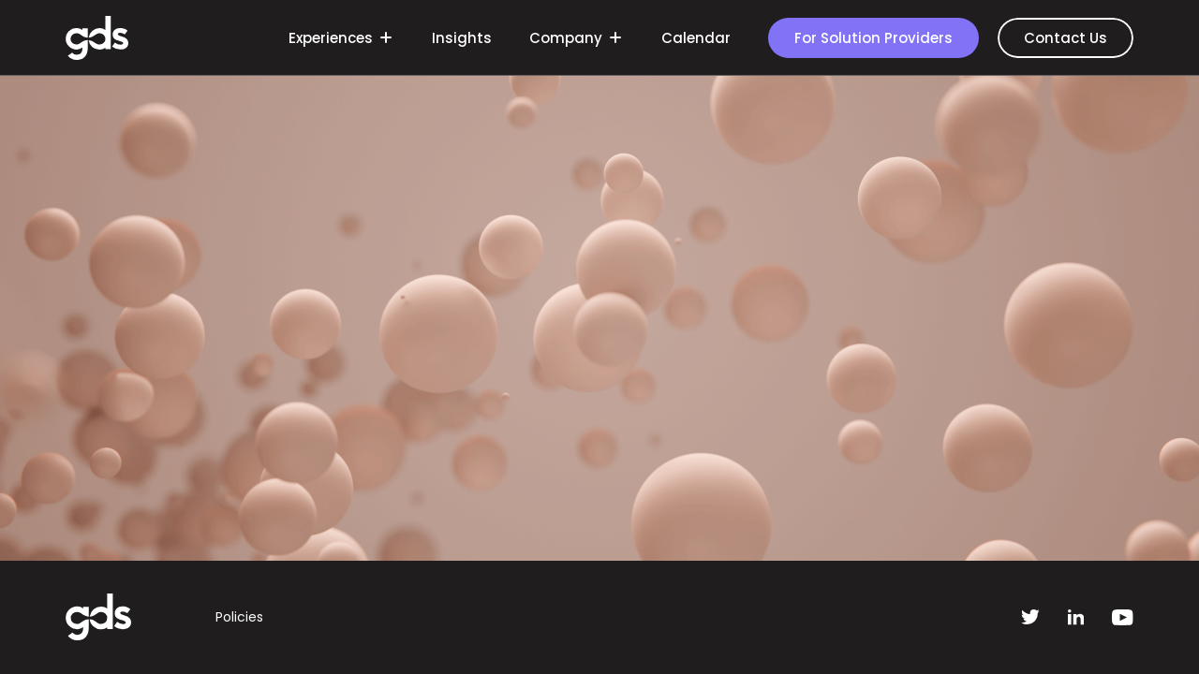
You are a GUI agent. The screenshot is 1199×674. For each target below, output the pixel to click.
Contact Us (1065, 38)
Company (574, 38)
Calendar (696, 38)
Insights (462, 38)
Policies (239, 617)
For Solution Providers (873, 38)
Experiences (339, 38)
